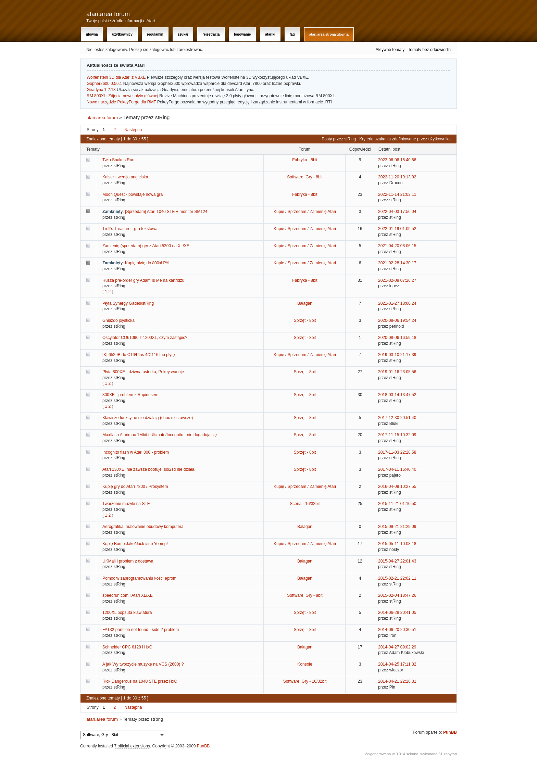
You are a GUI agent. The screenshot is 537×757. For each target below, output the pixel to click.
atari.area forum (108, 14)
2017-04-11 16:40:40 (397, 469)
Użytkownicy (122, 34)
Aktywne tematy (390, 49)
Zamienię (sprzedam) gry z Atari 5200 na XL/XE (145, 245)
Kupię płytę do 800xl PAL (148, 263)
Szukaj (183, 34)
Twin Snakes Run (118, 159)
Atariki (270, 34)
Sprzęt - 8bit (305, 320)
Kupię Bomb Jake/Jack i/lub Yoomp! (135, 543)
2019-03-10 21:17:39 (397, 354)
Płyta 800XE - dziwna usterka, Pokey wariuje (143, 371)
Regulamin (155, 34)
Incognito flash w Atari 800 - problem (135, 452)
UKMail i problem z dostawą (127, 561)
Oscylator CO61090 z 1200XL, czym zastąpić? (144, 337)
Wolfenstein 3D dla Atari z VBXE (116, 77)
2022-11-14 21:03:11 (397, 194)
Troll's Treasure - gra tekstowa (130, 228)
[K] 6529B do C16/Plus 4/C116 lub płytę (138, 354)
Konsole (304, 664)
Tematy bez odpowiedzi (429, 49)
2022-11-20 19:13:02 (397, 177)
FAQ (292, 34)
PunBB (450, 732)
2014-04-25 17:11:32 (397, 664)
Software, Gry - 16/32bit (305, 681)
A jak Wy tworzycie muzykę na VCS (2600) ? (143, 664)
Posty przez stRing (339, 139)
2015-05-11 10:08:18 (397, 543)
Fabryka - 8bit (304, 159)
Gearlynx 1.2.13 (101, 89)
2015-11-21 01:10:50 (397, 503)
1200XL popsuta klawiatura (127, 612)
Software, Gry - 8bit (304, 177)
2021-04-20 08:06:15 (397, 245)
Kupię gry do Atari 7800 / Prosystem (135, 486)
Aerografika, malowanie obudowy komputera (143, 526)
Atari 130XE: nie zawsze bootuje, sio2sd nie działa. (149, 469)
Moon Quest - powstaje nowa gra (132, 194)
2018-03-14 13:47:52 (397, 394)
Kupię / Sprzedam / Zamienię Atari (305, 211)
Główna (92, 34)
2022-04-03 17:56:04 (397, 211)
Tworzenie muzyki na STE (126, 503)
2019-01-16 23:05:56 (397, 371)
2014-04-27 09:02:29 (397, 647)
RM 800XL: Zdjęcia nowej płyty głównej (122, 95)
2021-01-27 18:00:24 (397, 303)
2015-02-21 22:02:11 (397, 578)
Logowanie (242, 34)
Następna (133, 129)
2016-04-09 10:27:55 (397, 486)
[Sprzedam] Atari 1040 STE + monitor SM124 (166, 211)
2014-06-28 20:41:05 (397, 612)
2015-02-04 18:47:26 (397, 595)
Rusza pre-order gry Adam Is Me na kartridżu (143, 280)
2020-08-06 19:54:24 (397, 320)
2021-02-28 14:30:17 (397, 263)
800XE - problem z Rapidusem (130, 394)
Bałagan (304, 303)
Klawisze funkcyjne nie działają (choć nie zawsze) (147, 417)
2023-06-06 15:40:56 (397, 159)
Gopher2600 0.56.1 (104, 83)
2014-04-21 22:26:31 (397, 681)
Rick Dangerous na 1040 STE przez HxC (139, 681)
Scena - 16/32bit (305, 503)
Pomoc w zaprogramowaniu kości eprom (139, 578)
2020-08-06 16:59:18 (397, 337)
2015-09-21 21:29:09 (397, 526)
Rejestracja (211, 34)
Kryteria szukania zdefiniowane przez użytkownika (405, 139)
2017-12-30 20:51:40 (397, 417)
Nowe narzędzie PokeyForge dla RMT (121, 102)
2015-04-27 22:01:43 (397, 561)
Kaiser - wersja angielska (125, 177)
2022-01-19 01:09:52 (397, 228)
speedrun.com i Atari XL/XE (127, 595)
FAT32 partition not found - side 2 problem (140, 629)
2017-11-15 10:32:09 (397, 434)
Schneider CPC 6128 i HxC (127, 647)
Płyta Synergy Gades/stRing (128, 303)
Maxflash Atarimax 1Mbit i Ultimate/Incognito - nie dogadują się (159, 434)
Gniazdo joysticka (118, 320)
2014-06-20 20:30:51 (397, 629)
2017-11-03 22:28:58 (397, 452)
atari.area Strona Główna (329, 34)
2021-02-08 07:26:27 (397, 280)
